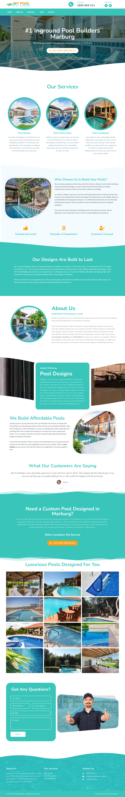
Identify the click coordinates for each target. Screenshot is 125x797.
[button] (8, 478)
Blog (42, 12)
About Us (19, 12)
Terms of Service (112, 794)
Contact (51, 12)
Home (9, 12)
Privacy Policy (100, 794)
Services (31, 12)
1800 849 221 (86, 5)
